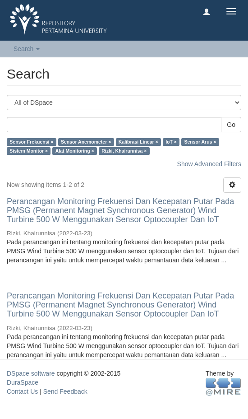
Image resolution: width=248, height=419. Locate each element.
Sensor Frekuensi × (31, 141)
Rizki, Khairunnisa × (124, 151)
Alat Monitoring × (74, 151)
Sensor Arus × (200, 141)
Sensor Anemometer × (86, 141)
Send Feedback (65, 391)
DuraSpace (22, 382)
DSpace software (31, 373)
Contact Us (22, 391)
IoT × (171, 141)
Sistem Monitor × (28, 151)
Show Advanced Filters (209, 164)
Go (231, 124)
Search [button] (27, 48)
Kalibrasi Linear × (138, 141)
